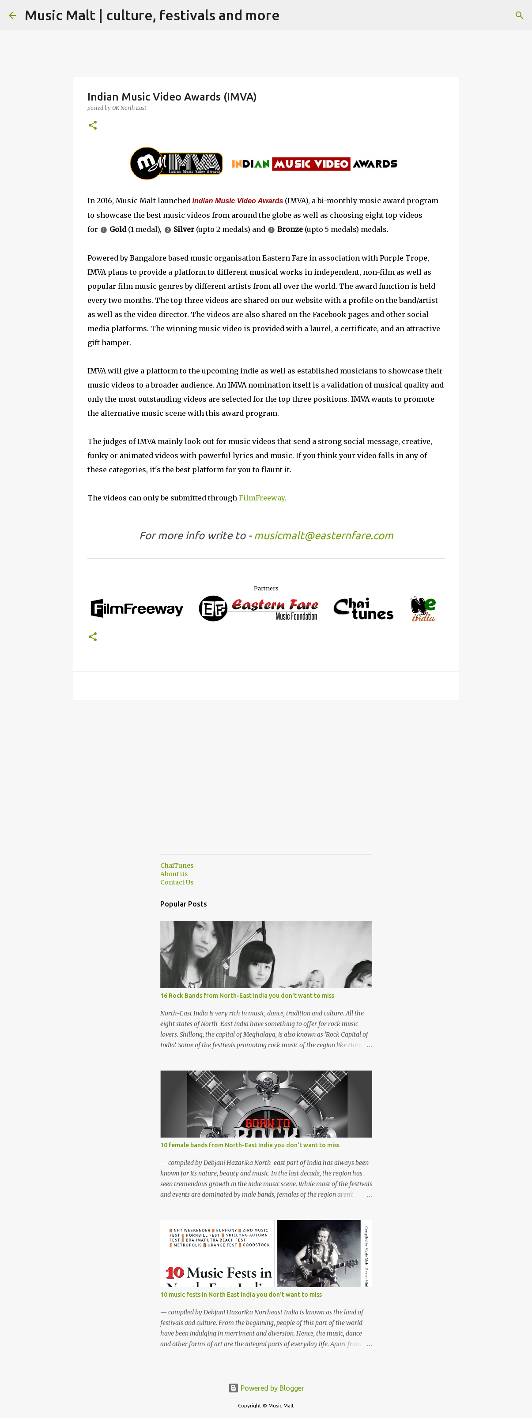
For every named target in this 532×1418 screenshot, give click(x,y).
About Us (174, 874)
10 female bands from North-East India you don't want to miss (250, 1145)
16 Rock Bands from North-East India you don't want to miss (247, 995)
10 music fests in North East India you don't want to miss (241, 1294)
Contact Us (176, 882)
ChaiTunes (176, 865)
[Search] (292, 15)
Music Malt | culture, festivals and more (152, 15)
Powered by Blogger (266, 1388)
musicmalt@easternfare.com (323, 535)
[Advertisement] (266, 785)
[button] (92, 126)
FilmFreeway (261, 497)
